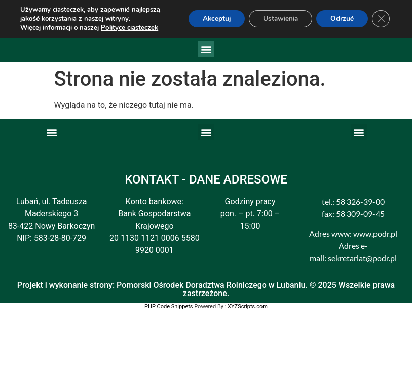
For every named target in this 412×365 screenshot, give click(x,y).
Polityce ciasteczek (129, 27)
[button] (206, 49)
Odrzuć (340, 18)
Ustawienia (275, 18)
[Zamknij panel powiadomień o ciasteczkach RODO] (380, 19)
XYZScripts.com (248, 306)
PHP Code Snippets (168, 306)
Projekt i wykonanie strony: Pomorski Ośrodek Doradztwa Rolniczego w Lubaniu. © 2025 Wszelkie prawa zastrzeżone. (206, 289)
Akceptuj (208, 18)
